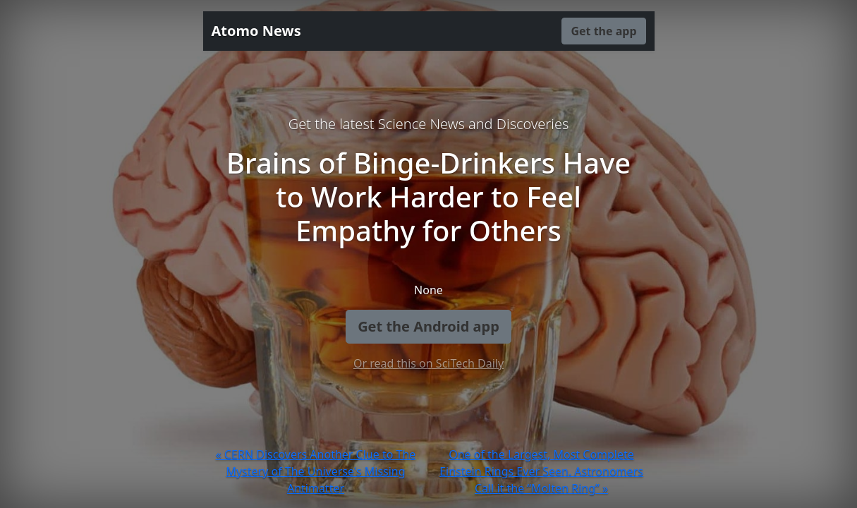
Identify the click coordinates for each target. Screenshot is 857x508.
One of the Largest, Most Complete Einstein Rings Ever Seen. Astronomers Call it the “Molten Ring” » (541, 471)
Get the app (603, 31)
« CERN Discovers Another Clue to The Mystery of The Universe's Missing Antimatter (316, 471)
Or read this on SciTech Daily (428, 363)
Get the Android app (428, 326)
